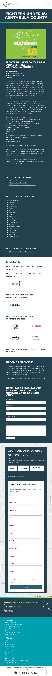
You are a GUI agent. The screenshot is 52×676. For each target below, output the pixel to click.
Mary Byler (12, 224)
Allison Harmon (13, 200)
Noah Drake (12, 230)
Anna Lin (11, 204)
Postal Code (13, 548)
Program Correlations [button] (11, 628)
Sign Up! (26, 587)
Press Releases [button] (9, 646)
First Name (10, 399)
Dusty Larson (12, 212)
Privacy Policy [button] (23, 667)
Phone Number (11, 416)
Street (11, 525)
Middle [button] (7, 654)
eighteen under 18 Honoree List (18, 183)
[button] (16, 673)
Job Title (12, 564)
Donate (12, 468)
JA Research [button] (9, 644)
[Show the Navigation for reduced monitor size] (48, 4)
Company (12, 556)
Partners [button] (8, 631)
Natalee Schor (13, 228)
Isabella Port (12, 214)
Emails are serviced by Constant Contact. (20, 582)
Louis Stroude (13, 222)
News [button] (6, 648)
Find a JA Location (10, 662)
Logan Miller (12, 220)
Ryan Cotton (12, 234)
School (12, 571)
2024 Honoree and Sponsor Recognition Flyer (22, 252)
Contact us (9, 378)
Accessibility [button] (31, 667)
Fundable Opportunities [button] (12, 632)
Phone (11, 518)
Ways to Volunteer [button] (11, 622)
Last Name (9, 405)
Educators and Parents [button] (13, 625)
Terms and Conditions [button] (12, 667)
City (11, 533)
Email (8, 410)
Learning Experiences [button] (13, 651)
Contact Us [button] (8, 610)
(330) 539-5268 (8, 611)
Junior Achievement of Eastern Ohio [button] (16, 660)
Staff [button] (6, 640)
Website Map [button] (39, 667)
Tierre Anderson (13, 236)
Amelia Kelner (13, 202)
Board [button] (7, 642)
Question (9, 424)
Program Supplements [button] (12, 626)
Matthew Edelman (14, 226)
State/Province (14, 541)
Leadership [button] (8, 638)
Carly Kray (11, 210)
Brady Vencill (12, 208)
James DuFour (13, 216)
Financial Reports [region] (10, 634)
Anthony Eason (13, 206)
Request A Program (36, 468)
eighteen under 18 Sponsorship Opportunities (22, 185)
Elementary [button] (8, 652)
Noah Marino (12, 232)
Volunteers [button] (9, 620)
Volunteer (23, 468)
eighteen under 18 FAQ (15, 181)
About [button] (7, 637)
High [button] (6, 656)
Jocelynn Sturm (13, 218)
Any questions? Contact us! (16, 476)
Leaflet (34, 596)
